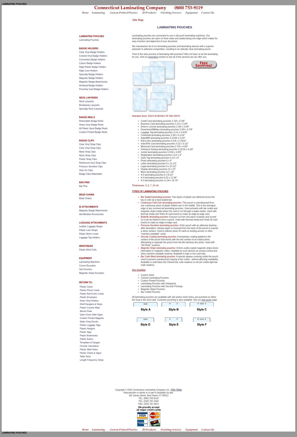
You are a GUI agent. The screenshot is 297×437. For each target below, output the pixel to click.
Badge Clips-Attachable (90, 174)
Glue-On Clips (86, 170)
